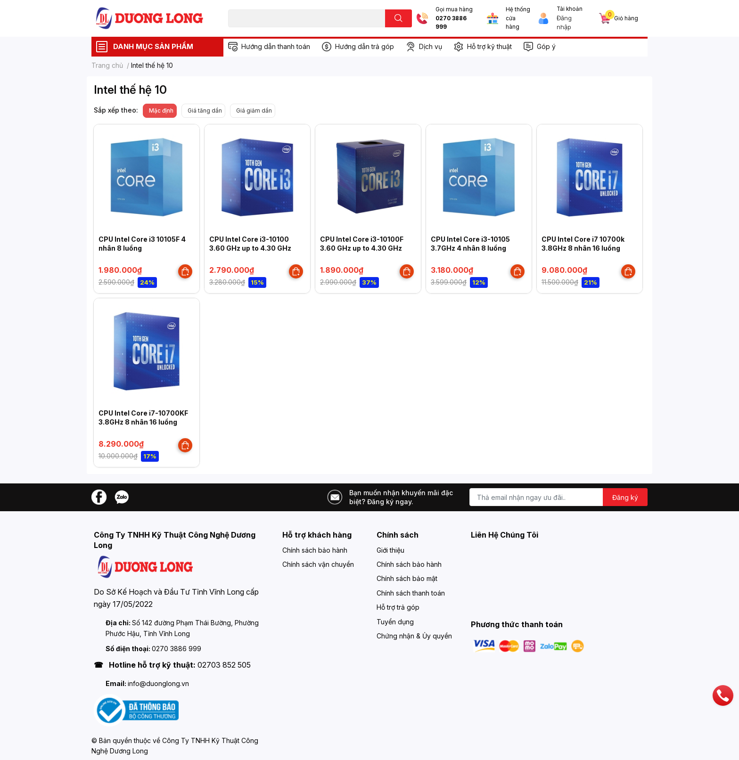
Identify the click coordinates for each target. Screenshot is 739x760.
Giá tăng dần (205, 110)
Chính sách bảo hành (314, 550)
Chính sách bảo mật (407, 578)
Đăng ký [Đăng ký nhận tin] (625, 497)
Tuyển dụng (395, 622)
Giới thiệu (390, 550)
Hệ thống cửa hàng (518, 18)
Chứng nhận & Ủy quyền (414, 636)
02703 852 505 (224, 665)
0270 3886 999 (451, 23)
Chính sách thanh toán (411, 593)
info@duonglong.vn (158, 683)
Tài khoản (570, 9)
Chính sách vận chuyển (318, 564)
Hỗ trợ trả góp (398, 607)
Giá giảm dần (254, 110)
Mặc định (161, 110)
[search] (398, 18)
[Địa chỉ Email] (558, 497)
